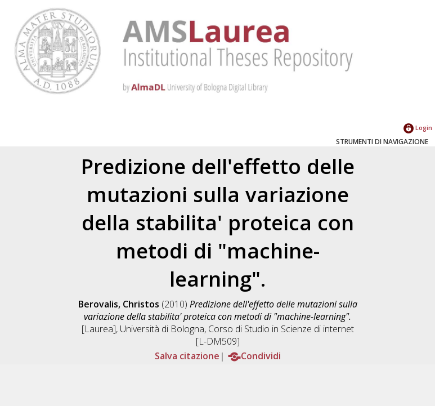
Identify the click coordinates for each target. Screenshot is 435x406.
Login (417, 127)
